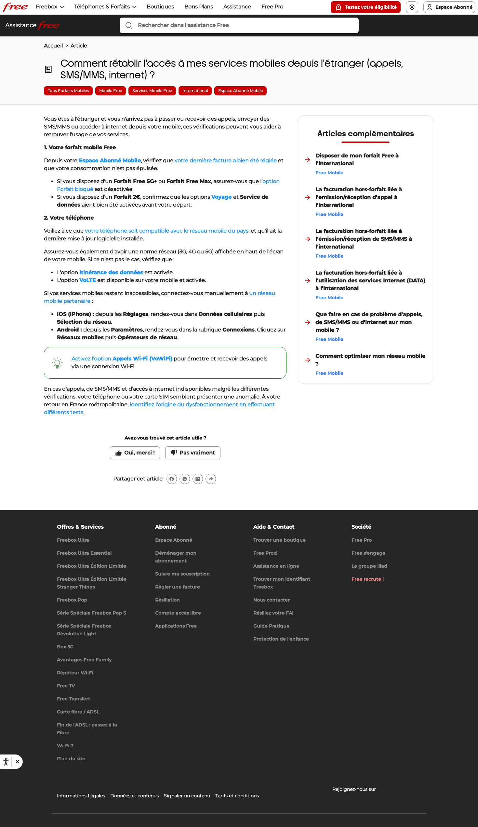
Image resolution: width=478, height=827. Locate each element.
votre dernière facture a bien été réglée (226, 160)
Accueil (53, 46)
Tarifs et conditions (237, 796)
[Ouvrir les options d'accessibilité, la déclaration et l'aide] (5, 761)
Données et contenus (134, 796)
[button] (16, 762)
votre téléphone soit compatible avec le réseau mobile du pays (166, 231)
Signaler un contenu (187, 796)
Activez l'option (122, 359)
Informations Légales (81, 796)
